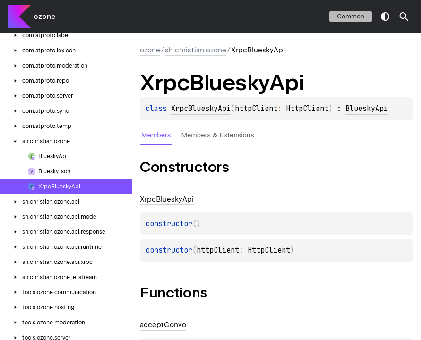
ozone (44, 16)
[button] (404, 16)
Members (156, 135)
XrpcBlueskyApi (201, 108)
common (350, 16)
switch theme (385, 16)
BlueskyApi (366, 108)
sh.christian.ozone (195, 50)
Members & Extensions (217, 135)
